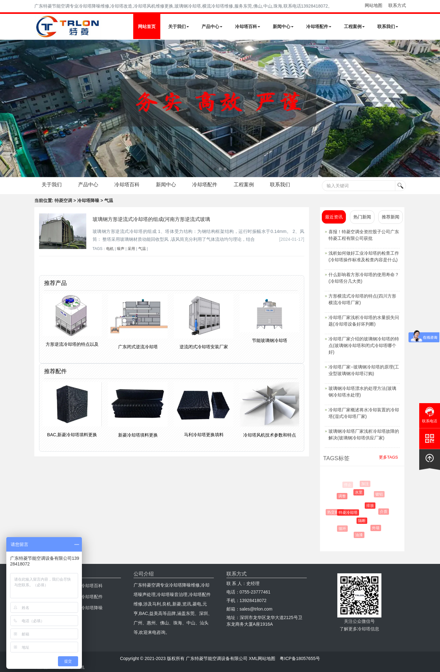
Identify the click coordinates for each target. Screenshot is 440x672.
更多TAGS (388, 457)
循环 (343, 528)
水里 (360, 492)
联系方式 (397, 5)
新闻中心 (283, 26)
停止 (348, 485)
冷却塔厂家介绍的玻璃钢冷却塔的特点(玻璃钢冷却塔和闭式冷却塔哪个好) (364, 345)
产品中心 (212, 26)
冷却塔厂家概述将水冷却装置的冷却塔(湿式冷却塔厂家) (364, 413)
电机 (110, 248)
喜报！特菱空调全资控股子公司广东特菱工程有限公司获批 (364, 235)
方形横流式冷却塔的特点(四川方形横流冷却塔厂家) (362, 299)
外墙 (376, 528)
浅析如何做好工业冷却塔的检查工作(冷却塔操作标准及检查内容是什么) (364, 256)
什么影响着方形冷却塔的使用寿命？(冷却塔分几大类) (364, 278)
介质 (384, 511)
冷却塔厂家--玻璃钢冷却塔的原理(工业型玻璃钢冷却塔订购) (364, 370)
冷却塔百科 (247, 26)
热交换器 (335, 512)
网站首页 (147, 26)
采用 (131, 248)
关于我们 (178, 26)
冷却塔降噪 (92, 607)
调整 (343, 496)
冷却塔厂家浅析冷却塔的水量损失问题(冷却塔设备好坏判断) (364, 321)
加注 (365, 484)
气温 (142, 248)
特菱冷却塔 (349, 512)
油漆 (360, 535)
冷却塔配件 (318, 26)
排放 (372, 505)
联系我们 (387, 26)
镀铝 (380, 494)
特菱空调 (63, 200)
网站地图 (373, 5)
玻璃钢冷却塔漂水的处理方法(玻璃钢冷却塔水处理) (362, 391)
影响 (335, 496)
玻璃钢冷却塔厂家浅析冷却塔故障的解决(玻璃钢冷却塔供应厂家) (364, 434)
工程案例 (354, 26)
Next (6, 108)
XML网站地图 (262, 658)
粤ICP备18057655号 (300, 658)
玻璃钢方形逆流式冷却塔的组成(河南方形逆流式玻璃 (151, 219)
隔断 (364, 520)
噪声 (120, 248)
